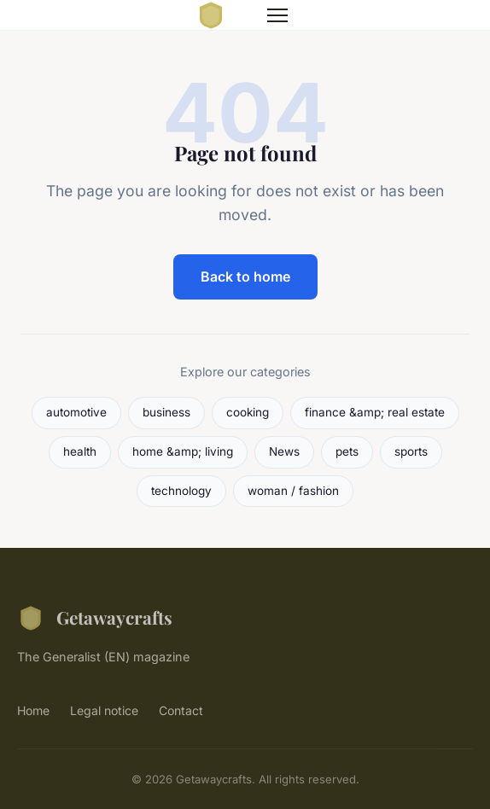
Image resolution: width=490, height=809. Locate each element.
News (284, 451)
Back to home (245, 276)
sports (411, 451)
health (79, 451)
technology (181, 491)
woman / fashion (293, 491)
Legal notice (104, 710)
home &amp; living (182, 451)
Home (33, 710)
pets (347, 451)
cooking (247, 412)
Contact (181, 710)
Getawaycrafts (94, 617)
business (166, 412)
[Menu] (277, 15)
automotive (76, 412)
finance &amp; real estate (375, 412)
